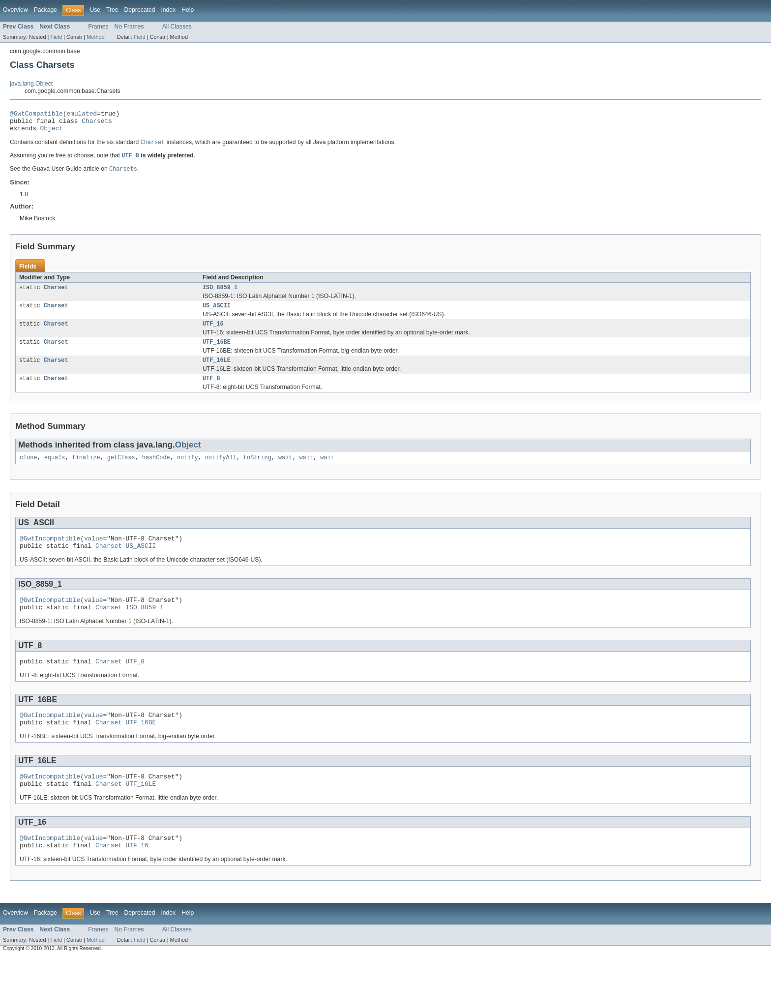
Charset (56, 294)
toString (257, 470)
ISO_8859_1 (220, 294)
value (93, 552)
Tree (112, 9)
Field (56, 37)
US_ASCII (217, 313)
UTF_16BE (217, 352)
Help (187, 9)
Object (51, 132)
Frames (98, 26)
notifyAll (221, 470)
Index (168, 9)
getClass (121, 470)
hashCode (156, 470)
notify (187, 470)
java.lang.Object (31, 83)
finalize (86, 470)
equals (54, 470)
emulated (81, 114)
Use (94, 9)
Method (95, 37)
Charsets (97, 123)
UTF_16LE (217, 371)
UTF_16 (213, 332)
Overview (15, 9)
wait (285, 470)
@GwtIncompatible (50, 552)
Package (45, 9)
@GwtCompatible (36, 114)
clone (28, 470)
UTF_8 (211, 390)
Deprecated (139, 9)
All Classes (177, 26)
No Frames (129, 26)
